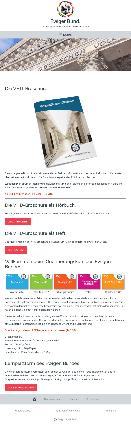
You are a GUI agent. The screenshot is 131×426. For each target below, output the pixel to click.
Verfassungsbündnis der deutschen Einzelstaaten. (65, 26)
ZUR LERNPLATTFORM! (21, 387)
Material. (74, 399)
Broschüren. (65, 75)
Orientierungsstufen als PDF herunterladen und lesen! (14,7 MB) (41, 330)
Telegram (111, 410)
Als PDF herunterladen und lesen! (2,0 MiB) (29, 193)
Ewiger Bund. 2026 (67, 419)
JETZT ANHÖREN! (18, 221)
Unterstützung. (23, 410)
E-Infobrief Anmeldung (68, 410)
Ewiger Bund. (65, 21)
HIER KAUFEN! (16, 249)
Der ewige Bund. (53, 399)
